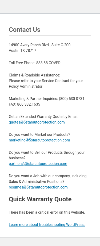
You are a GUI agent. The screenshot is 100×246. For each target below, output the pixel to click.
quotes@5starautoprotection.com (37, 122)
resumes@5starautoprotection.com (38, 187)
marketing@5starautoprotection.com (39, 140)
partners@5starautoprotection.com (38, 164)
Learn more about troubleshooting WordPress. (47, 224)
